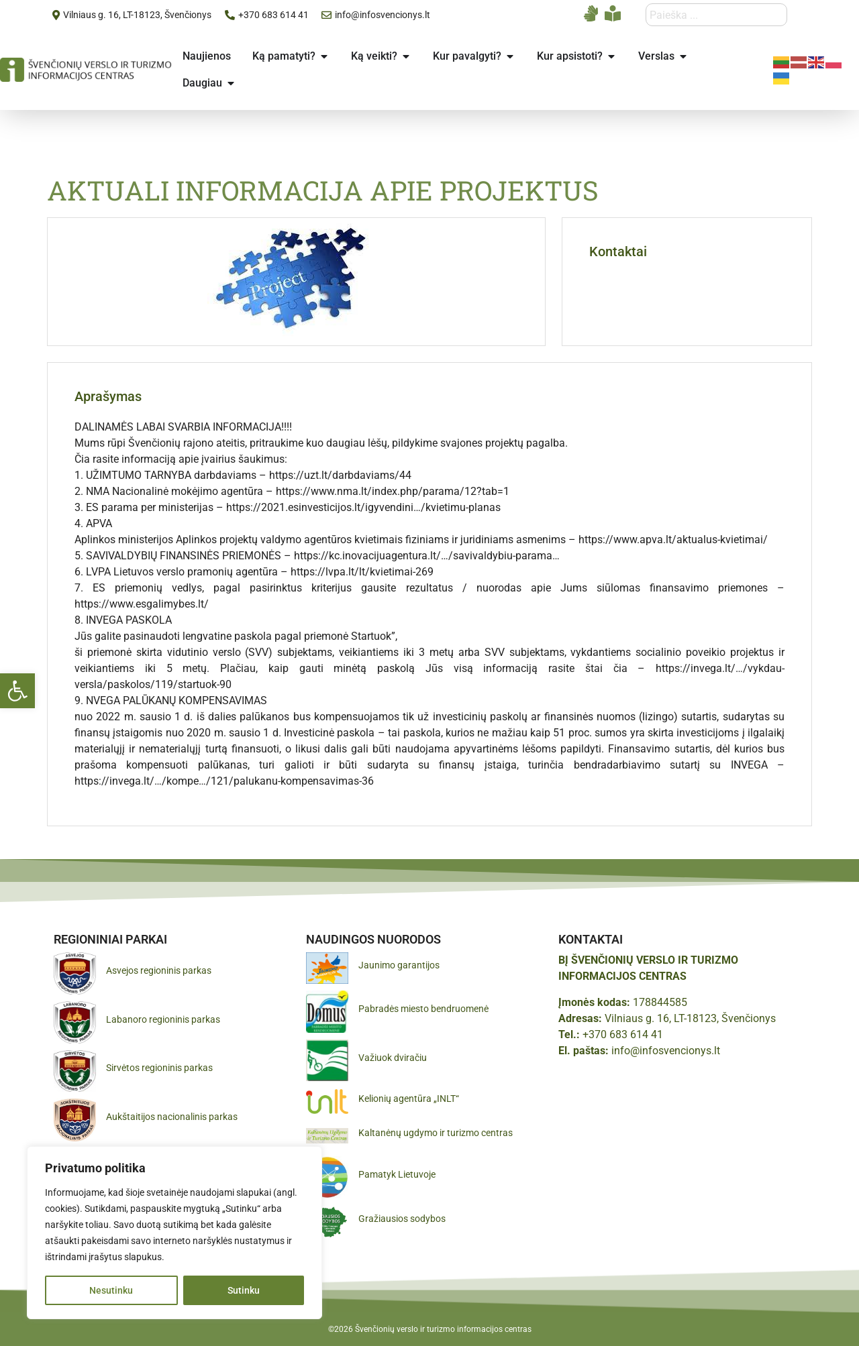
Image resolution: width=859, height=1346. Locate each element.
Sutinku (244, 1290)
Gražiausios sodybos (402, 1218)
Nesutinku (111, 1290)
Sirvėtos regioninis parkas (159, 1067)
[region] (174, 1232)
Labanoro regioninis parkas (163, 1019)
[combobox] (716, 14)
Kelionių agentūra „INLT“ (408, 1098)
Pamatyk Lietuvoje (397, 1174)
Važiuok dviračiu (392, 1057)
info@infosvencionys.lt (665, 1050)
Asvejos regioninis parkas (158, 970)
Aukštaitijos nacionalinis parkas (172, 1116)
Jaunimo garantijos (399, 965)
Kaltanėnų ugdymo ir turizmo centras (435, 1132)
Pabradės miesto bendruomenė (423, 1008)
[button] (17, 690)
